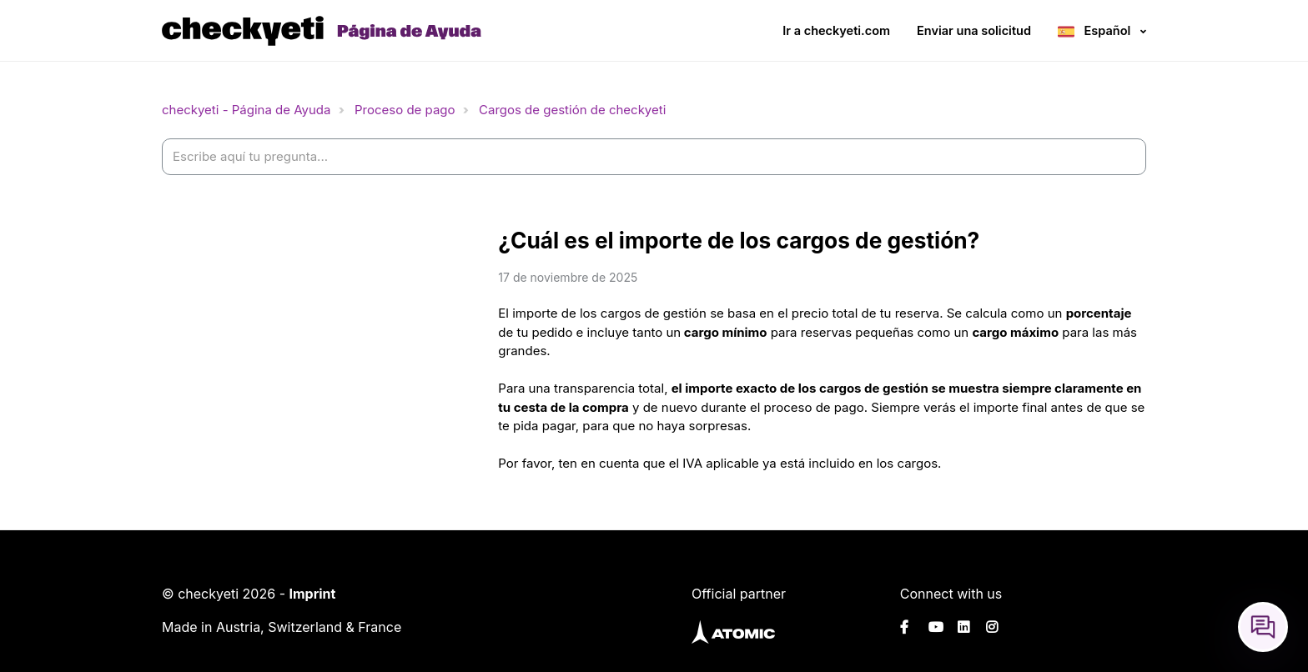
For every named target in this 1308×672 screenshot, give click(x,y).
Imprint (312, 593)
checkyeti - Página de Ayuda (246, 110)
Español (1107, 30)
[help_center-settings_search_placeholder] (654, 157)
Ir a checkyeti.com (836, 30)
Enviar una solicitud (974, 30)
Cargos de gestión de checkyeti (572, 110)
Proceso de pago (405, 110)
